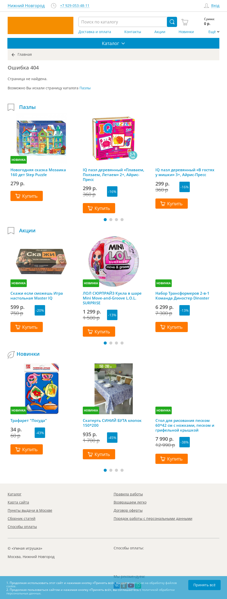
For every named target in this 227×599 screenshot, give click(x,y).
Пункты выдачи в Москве (30, 510)
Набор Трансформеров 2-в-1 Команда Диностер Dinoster (182, 296)
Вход (215, 6)
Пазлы (85, 87)
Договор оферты (128, 510)
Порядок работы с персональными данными (153, 518)
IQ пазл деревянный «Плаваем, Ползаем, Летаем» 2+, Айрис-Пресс (113, 174)
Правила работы (128, 494)
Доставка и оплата (94, 32)
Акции (159, 32)
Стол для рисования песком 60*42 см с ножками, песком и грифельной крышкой (184, 425)
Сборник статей (21, 518)
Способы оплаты (22, 526)
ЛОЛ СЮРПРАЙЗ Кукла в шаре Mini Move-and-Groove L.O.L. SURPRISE (112, 298)
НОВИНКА (18, 160)
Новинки (186, 32)
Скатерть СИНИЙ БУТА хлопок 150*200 (112, 423)
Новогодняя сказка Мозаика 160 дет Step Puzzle (38, 172)
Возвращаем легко (130, 502)
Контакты (132, 32)
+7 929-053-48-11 (74, 6)
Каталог (14, 494)
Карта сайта (18, 502)
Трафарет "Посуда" (28, 420)
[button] (105, 219)
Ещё (212, 32)
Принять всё (204, 584)
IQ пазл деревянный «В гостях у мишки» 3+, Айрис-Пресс (184, 172)
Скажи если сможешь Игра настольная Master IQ (36, 296)
